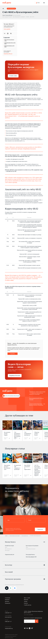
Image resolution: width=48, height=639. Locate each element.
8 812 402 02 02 (8, 614)
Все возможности (8, 548)
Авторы (25, 598)
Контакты (7, 598)
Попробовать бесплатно (29, 148)
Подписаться (40, 529)
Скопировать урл (10, 33)
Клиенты (26, 600)
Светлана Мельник (8, 15)
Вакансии (26, 596)
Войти (38, 2)
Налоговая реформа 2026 (31, 555)
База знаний (9, 569)
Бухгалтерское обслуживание (32, 545)
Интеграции (7, 550)
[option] (7, 430)
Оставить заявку (13, 75)
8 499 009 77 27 (8, 610)
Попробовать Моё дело (8, 53)
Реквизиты (7, 596)
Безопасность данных (9, 634)
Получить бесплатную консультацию (12, 395)
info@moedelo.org (9, 625)
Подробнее (12, 353)
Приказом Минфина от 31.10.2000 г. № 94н (14, 98)
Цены (6, 547)
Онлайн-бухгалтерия (9, 545)
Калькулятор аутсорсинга (30, 548)
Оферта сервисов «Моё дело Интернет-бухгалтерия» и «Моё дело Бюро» (18, 636)
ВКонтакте (4, 33)
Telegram (7, 33)
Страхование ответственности (10, 633)
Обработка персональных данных (11, 631)
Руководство (7, 600)
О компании (7, 595)
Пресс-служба (27, 595)
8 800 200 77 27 (8, 618)
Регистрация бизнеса (30, 553)
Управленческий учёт (9, 553)
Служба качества (27, 602)
